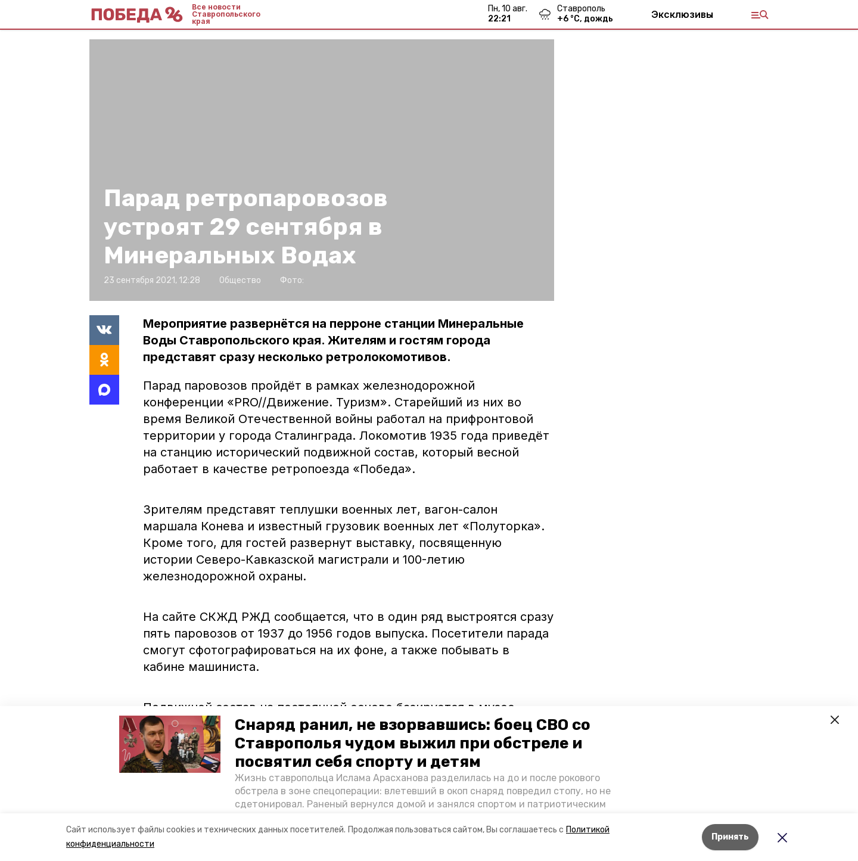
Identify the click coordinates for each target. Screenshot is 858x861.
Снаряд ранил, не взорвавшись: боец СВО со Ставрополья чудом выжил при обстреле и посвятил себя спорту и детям (412, 743)
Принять (730, 837)
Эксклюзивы (682, 14)
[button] (169, 744)
